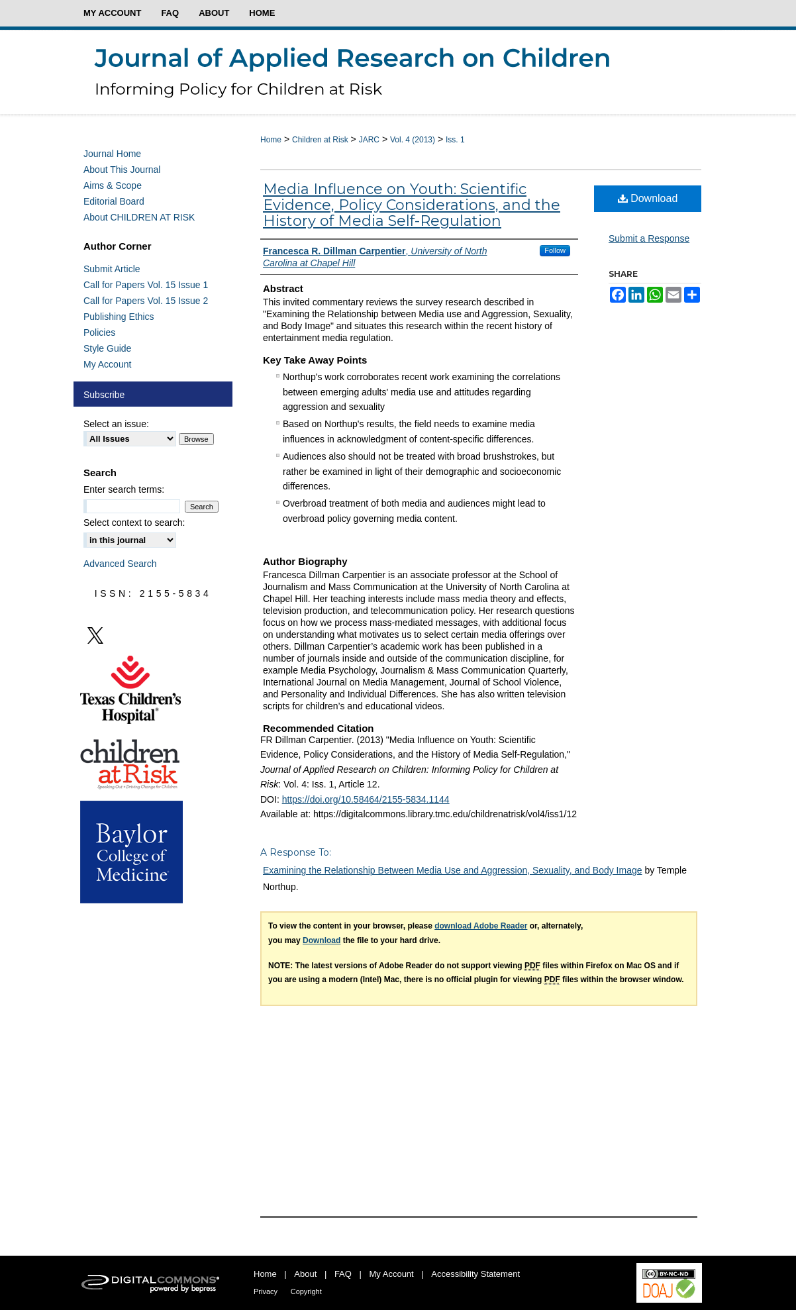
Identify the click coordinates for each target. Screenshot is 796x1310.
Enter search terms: (123, 489)
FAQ (343, 1274)
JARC (369, 139)
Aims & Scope (112, 185)
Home (270, 139)
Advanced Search (120, 563)
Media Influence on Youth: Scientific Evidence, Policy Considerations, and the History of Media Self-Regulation (411, 205)
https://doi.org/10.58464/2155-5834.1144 (366, 799)
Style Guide (107, 348)
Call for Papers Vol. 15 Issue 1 (145, 284)
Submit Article (111, 269)
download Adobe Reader (480, 926)
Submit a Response (649, 238)
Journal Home (112, 153)
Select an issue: (116, 424)
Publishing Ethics (118, 316)
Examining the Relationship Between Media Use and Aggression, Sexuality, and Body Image (452, 870)
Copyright (306, 1291)
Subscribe (103, 394)
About (305, 1274)
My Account (107, 364)
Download (648, 198)
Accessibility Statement (475, 1274)
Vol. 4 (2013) (412, 139)
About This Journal (121, 169)
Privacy (265, 1291)
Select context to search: (134, 522)
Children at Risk (320, 139)
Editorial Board (113, 201)
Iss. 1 (455, 139)
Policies (99, 332)
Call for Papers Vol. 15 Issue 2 (145, 300)
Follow (555, 250)
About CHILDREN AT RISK (139, 217)
